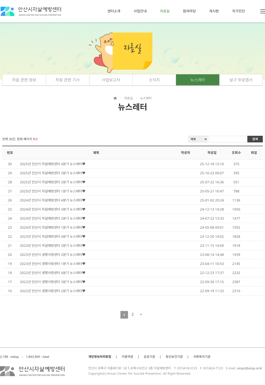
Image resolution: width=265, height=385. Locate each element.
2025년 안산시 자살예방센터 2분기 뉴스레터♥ (52, 182)
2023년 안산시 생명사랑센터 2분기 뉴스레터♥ (52, 254)
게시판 (214, 11)
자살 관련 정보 (24, 79)
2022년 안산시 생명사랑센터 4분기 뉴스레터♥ (52, 272)
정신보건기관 (174, 356)
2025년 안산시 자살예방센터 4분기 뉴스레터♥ (52, 164)
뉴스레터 (197, 79)
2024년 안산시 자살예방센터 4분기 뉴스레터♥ (52, 200)
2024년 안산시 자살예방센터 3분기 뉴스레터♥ (52, 209)
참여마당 (189, 11)
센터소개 (113, 11)
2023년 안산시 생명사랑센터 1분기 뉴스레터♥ (52, 263)
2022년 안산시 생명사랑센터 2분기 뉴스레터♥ (52, 291)
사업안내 (140, 11)
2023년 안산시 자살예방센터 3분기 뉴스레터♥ (52, 245)
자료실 (165, 11)
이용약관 (127, 356)
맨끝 (141, 314)
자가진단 (238, 11)
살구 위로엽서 (240, 79)
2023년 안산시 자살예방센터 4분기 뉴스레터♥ (52, 236)
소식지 (154, 79)
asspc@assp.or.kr (249, 368)
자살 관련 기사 (67, 79)
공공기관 (149, 356)
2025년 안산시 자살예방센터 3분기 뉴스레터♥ (52, 173)
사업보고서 (111, 79)
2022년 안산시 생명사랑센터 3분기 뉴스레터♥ (52, 282)
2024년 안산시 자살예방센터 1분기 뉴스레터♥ (52, 227)
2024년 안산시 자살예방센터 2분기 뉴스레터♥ (52, 218)
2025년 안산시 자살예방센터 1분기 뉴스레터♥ (52, 191)
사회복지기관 (201, 356)
